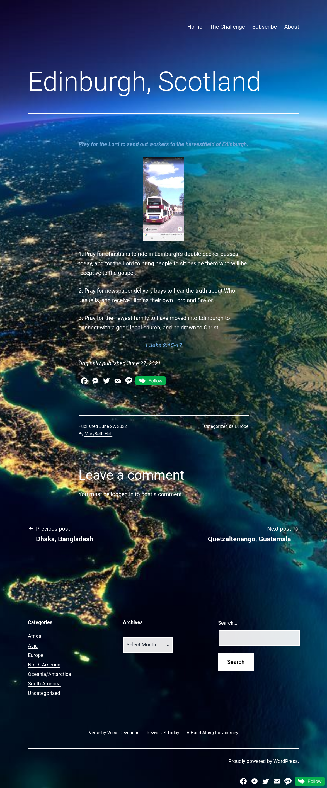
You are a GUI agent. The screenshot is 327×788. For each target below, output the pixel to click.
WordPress (285, 761)
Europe (242, 426)
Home (194, 26)
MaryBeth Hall (98, 434)
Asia (33, 646)
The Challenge (227, 26)
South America (44, 684)
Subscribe (264, 26)
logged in (122, 494)
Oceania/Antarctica (49, 674)
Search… (227, 623)
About (291, 26)
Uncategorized (44, 693)
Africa (34, 636)
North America (44, 665)
